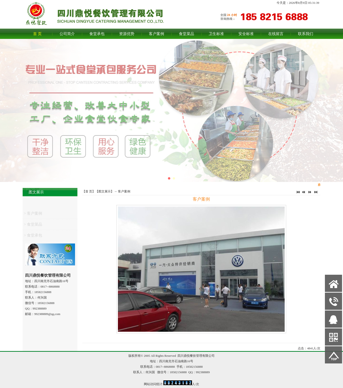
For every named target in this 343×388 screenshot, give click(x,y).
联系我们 (305, 34)
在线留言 (275, 34)
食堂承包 (97, 34)
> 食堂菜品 (33, 225)
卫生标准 (216, 34)
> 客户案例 (33, 214)
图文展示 (36, 192)
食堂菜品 (186, 34)
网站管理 (8, 383)
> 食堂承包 (33, 236)
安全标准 (246, 34)
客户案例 (156, 34)
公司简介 (67, 34)
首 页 (37, 34)
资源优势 (126, 34)
